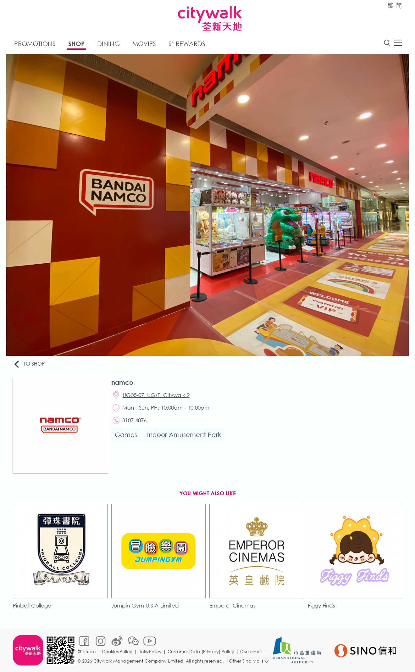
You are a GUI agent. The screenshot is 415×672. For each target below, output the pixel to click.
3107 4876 (134, 420)
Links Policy (150, 651)
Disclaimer (251, 651)
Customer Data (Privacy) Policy (201, 651)
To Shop (29, 364)
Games (126, 434)
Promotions (35, 43)
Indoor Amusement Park (184, 434)
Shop (76, 43)
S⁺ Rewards (187, 43)
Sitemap (87, 651)
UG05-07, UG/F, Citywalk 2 (156, 395)
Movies (144, 43)
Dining (108, 43)
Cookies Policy (117, 651)
